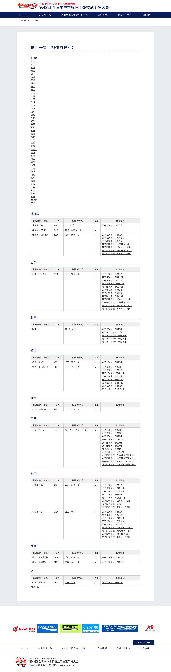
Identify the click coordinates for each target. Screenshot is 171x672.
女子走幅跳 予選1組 (112, 445)
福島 (33, 77)
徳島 (33, 168)
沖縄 (33, 202)
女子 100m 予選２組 (112, 582)
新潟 (33, 102)
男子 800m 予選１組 (112, 280)
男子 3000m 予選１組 (113, 283)
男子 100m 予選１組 (112, 225)
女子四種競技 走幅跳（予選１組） (119, 455)
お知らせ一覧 (44, 14)
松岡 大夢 (70, 234)
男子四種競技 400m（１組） (116, 253)
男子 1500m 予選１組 (113, 373)
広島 (33, 161)
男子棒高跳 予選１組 (112, 241)
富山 (33, 105)
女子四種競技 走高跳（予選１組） (119, 458)
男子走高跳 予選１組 (112, 286)
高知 (33, 177)
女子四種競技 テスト (112, 503)
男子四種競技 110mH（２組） (117, 247)
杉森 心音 (70, 557)
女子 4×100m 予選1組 (114, 332)
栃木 (33, 83)
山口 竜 (69, 511)
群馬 (33, 86)
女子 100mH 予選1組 (113, 452)
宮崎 (33, 196)
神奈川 (34, 99)
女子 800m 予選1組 (112, 329)
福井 (33, 111)
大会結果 (146, 14)
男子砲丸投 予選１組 (112, 296)
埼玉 (33, 89)
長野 (33, 117)
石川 (33, 108)
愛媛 (33, 174)
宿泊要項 (102, 14)
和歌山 (34, 149)
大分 (33, 193)
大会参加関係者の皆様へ (74, 14)
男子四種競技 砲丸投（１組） (117, 250)
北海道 (34, 58)
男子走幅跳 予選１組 (112, 292)
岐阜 (33, 121)
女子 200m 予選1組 (112, 433)
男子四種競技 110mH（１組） (117, 299)
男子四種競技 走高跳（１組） (117, 244)
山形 (33, 73)
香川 (33, 171)
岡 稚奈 (69, 329)
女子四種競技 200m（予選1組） (118, 461)
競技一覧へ (36, 586)
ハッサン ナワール (74, 429)
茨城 (33, 80)
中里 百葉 (70, 409)
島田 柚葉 (70, 582)
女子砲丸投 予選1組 (112, 448)
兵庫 (33, 143)
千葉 (33, 92)
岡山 (33, 158)
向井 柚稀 (70, 485)
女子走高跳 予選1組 (112, 442)
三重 (33, 130)
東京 (33, 95)
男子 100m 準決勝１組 (113, 388)
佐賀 (33, 184)
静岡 (33, 124)
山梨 (33, 114)
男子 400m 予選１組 (112, 277)
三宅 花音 (70, 367)
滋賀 (33, 133)
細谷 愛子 (70, 562)
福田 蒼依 (70, 362)
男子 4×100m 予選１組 (114, 335)
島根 (33, 155)
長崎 (33, 187)
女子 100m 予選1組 (112, 362)
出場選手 (36, 20)
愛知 (33, 127)
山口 (33, 165)
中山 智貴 (70, 274)
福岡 (33, 180)
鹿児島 (34, 199)
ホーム (23, 14)
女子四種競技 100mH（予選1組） (119, 464)
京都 (33, 136)
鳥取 (33, 152)
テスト (68, 225)
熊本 (33, 190)
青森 (33, 61)
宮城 (33, 67)
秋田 (33, 70)
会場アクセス (125, 14)
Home (26, 20)
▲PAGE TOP (143, 642)
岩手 (33, 64)
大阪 (33, 139)
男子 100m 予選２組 (112, 385)
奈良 (33, 146)
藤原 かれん (71, 229)
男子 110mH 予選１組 (113, 237)
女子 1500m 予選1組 (113, 439)
